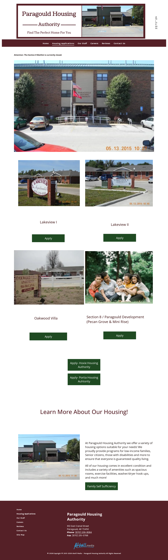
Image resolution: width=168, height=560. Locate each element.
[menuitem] (45, 43)
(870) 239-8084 (83, 532)
